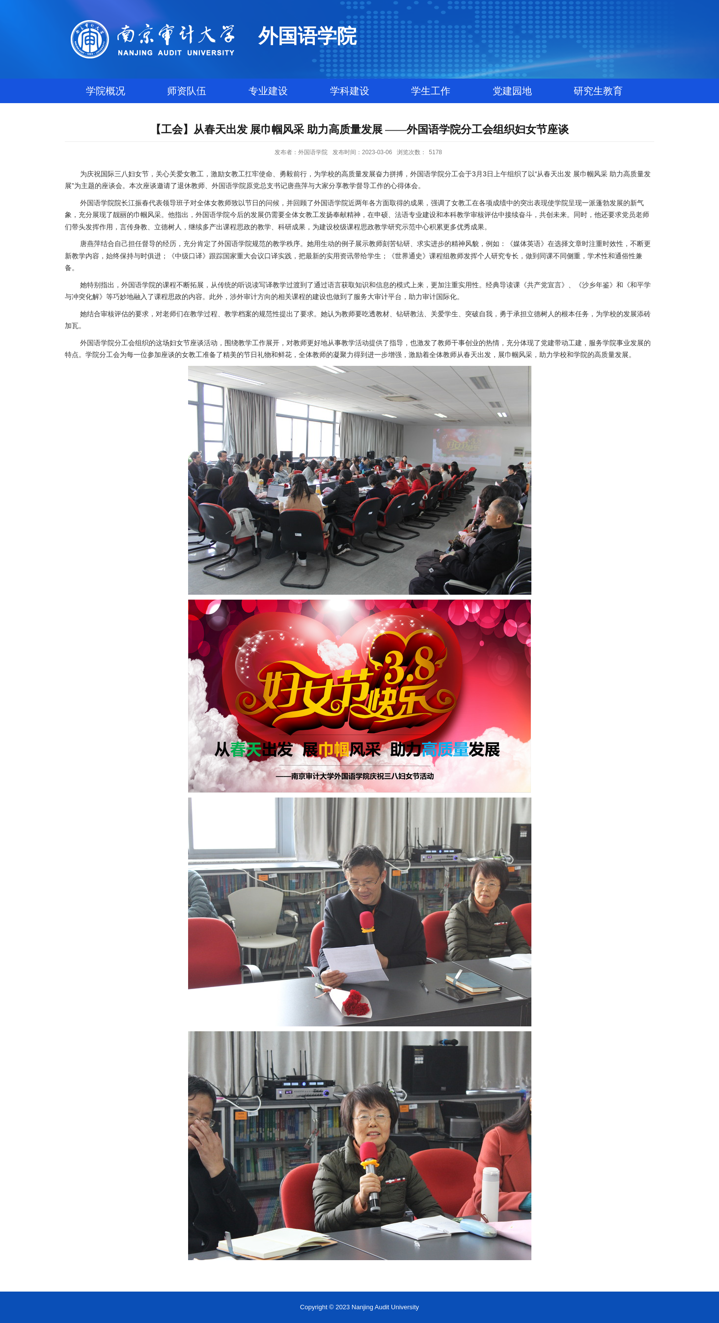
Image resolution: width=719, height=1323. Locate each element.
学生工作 (430, 90)
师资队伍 (186, 90)
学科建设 (349, 90)
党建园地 (512, 90)
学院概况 (105, 90)
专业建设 (268, 90)
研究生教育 (598, 90)
